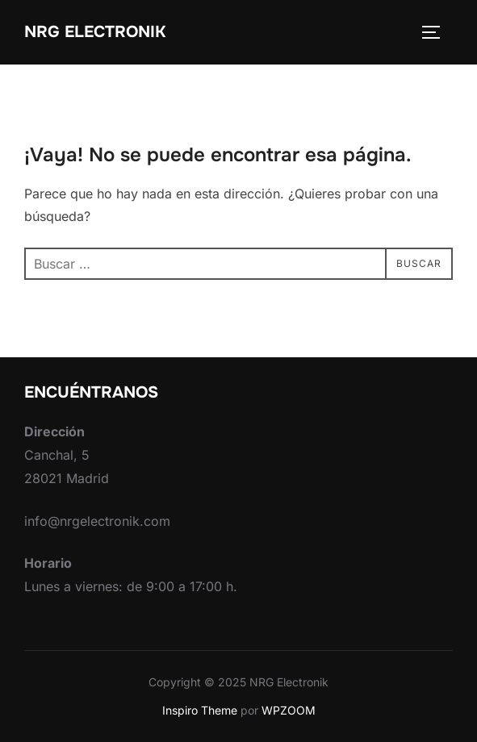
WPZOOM (289, 710)
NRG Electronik (94, 32)
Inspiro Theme (199, 710)
